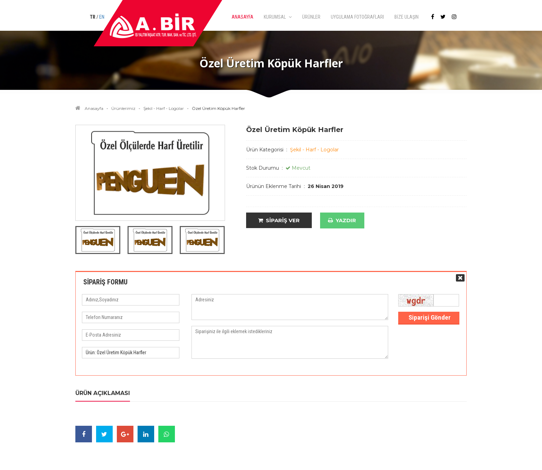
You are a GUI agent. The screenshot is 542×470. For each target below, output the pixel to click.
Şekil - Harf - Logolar (163, 108)
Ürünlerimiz (123, 108)
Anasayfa (94, 108)
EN (101, 17)
